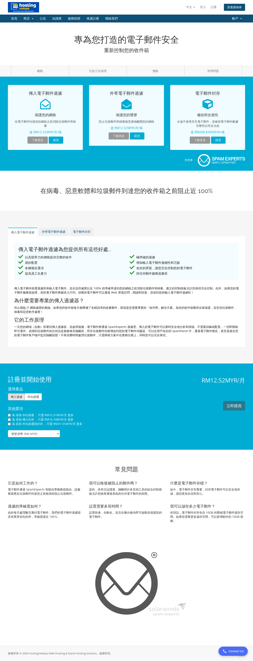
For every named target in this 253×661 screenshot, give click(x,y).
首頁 (14, 18)
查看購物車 (234, 7)
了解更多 (37, 140)
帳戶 (237, 18)
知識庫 (57, 18)
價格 (155, 71)
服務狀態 (74, 18)
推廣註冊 (93, 18)
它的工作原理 (98, 71)
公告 (43, 18)
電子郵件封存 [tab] (82, 232)
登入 (203, 7)
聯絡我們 (111, 18)
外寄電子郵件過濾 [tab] (53, 232)
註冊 (214, 7)
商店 (28, 18)
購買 (56, 140)
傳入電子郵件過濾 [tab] (22, 232)
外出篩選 (33, 397)
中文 (190, 7)
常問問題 (213, 71)
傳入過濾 (16, 397)
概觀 (40, 71)
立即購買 (234, 405)
